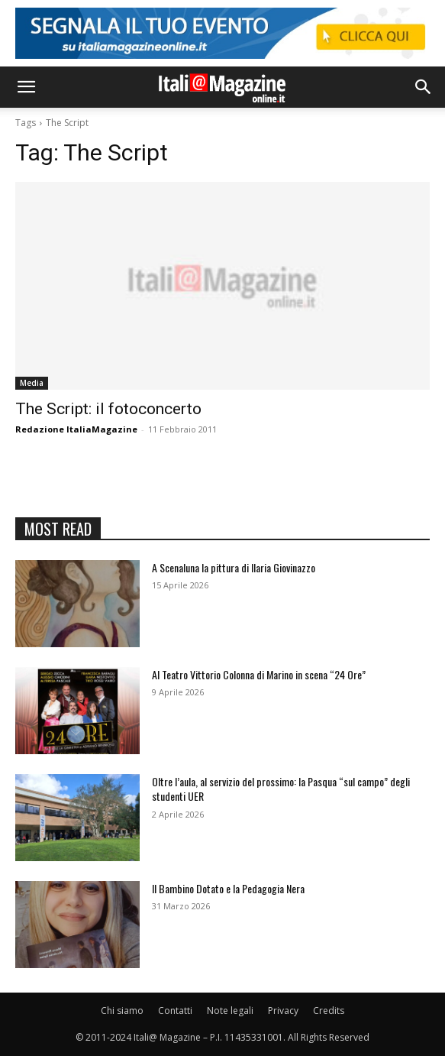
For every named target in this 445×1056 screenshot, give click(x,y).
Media (32, 382)
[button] (26, 87)
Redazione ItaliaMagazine (76, 429)
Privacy (283, 1010)
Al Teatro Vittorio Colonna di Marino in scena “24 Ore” (259, 674)
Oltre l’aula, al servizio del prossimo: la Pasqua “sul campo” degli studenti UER (281, 789)
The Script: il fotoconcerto (108, 409)
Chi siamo (122, 1010)
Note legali (230, 1010)
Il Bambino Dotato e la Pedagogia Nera (228, 888)
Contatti (175, 1010)
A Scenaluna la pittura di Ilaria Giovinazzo (233, 567)
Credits (328, 1010)
